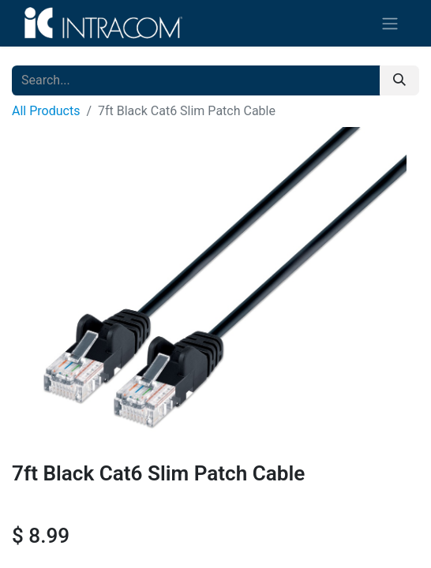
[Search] (399, 80)
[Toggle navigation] (390, 23)
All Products (46, 110)
